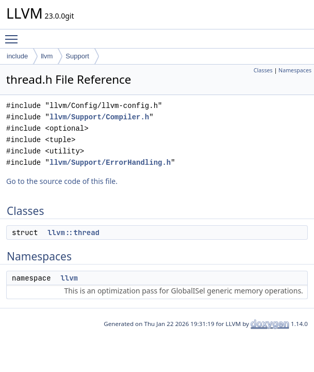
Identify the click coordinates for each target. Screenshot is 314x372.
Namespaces (294, 70)
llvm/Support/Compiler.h (99, 117)
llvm (47, 56)
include (17, 56)
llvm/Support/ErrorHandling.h (110, 162)
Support (77, 56)
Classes (263, 70)
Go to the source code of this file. (62, 181)
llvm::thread (73, 232)
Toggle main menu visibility (14, 34)
